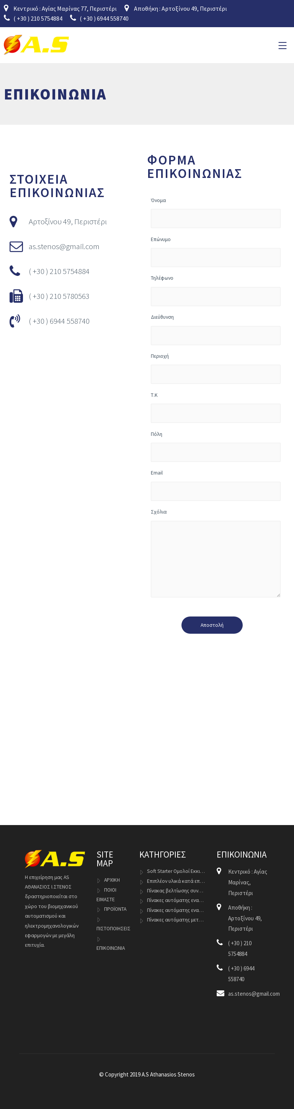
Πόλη (216, 446)
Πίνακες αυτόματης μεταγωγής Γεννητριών (176, 920)
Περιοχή (216, 368)
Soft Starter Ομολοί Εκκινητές (176, 871)
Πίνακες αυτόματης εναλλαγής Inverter (176, 910)
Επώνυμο (216, 251)
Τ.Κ (216, 407)
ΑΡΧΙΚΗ (112, 880)
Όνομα (216, 212)
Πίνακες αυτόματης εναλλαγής (176, 900)
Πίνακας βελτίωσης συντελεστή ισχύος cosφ (176, 890)
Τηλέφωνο (216, 290)
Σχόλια (216, 554)
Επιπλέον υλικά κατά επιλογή (176, 881)
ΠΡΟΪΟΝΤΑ (115, 909)
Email (216, 485)
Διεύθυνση (216, 329)
